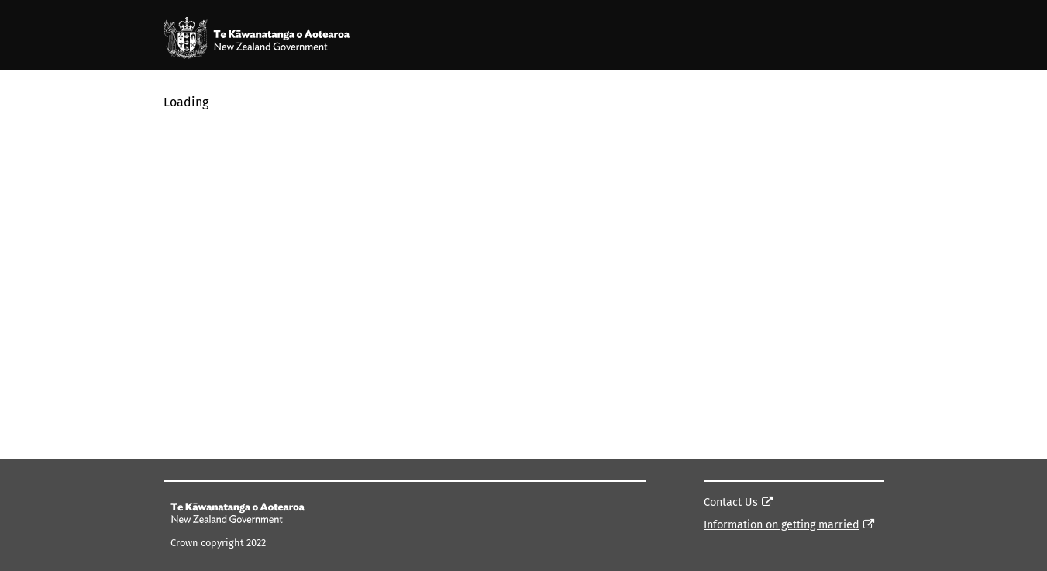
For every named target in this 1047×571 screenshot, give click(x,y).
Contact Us (731, 502)
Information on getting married (781, 524)
